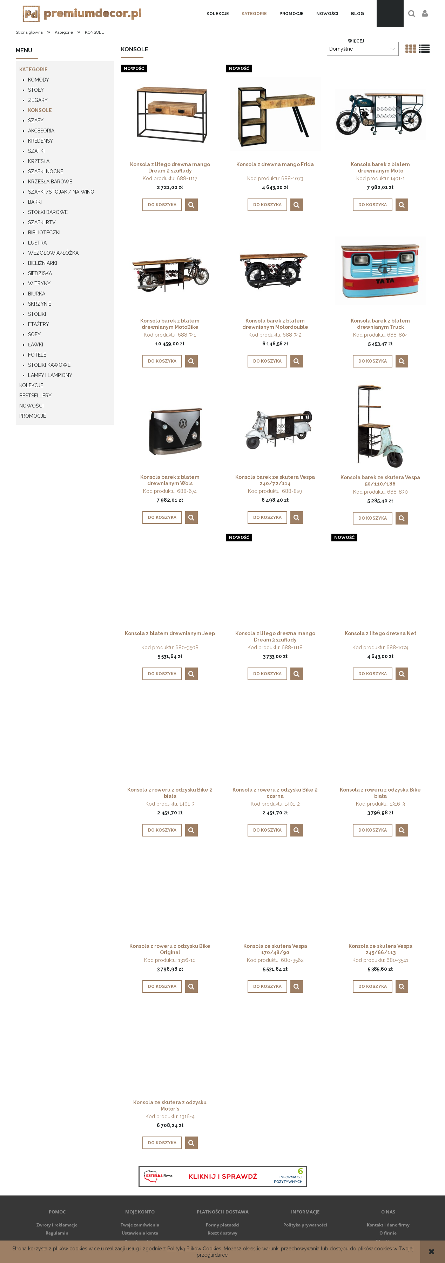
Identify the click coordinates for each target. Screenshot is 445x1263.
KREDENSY (40, 141)
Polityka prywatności (305, 1225)
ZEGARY (38, 100)
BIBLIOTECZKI (44, 232)
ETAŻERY (38, 324)
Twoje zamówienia (140, 1225)
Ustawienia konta (140, 1233)
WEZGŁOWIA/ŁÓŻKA (53, 253)
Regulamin (57, 1233)
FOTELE (37, 355)
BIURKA (36, 294)
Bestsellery (35, 395)
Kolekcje (31, 385)
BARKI (35, 202)
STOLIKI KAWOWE (49, 365)
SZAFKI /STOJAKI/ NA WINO (61, 192)
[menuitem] (218, 13)
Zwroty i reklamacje (56, 1225)
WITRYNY (39, 283)
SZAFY (35, 120)
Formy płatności (223, 1225)
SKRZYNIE (39, 304)
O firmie (388, 1233)
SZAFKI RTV (42, 222)
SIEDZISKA (40, 273)
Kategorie (33, 69)
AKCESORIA (41, 131)
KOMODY (38, 80)
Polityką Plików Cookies (194, 1248)
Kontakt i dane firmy (388, 1225)
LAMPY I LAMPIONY (50, 375)
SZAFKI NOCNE (45, 171)
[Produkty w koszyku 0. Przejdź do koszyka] (390, 13)
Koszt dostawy (222, 1233)
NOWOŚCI (31, 406)
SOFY (34, 334)
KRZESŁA (38, 161)
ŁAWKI (35, 344)
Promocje (32, 416)
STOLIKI (37, 314)
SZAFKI (36, 151)
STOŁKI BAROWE (48, 212)
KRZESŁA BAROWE (50, 181)
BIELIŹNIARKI (42, 263)
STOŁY (36, 90)
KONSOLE (40, 110)
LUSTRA (37, 243)
